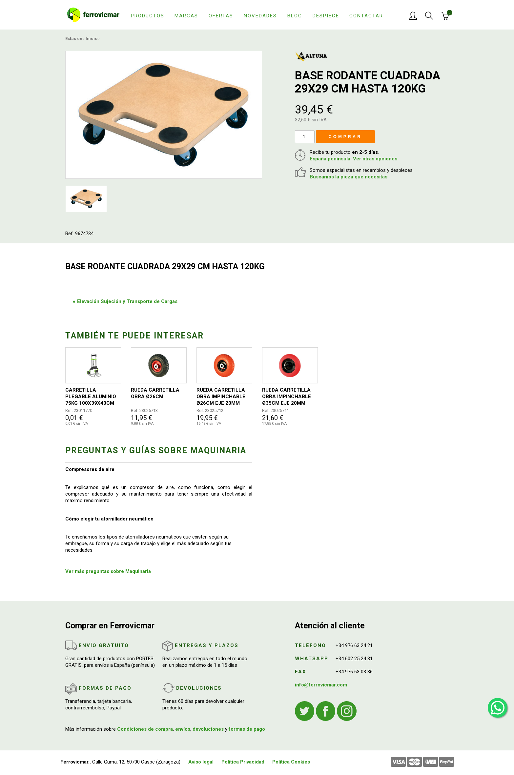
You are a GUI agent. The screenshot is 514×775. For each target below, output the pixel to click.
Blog (294, 16)
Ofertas (221, 16)
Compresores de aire (89, 469)
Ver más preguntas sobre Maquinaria (108, 571)
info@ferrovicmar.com (321, 685)
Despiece (326, 16)
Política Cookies (291, 762)
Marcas (186, 16)
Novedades (260, 16)
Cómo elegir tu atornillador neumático (109, 519)
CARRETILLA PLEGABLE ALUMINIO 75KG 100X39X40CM (90, 396)
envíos (182, 729)
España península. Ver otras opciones (353, 159)
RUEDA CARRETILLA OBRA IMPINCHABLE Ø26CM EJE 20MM (220, 396)
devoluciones (208, 729)
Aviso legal (201, 762)
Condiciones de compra (145, 729)
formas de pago (247, 729)
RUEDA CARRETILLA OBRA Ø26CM (155, 393)
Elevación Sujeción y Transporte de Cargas (127, 301)
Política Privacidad (242, 762)
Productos (147, 16)
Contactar (366, 16)
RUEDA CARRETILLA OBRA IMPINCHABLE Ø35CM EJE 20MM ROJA (286, 396)
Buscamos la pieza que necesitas (348, 177)
